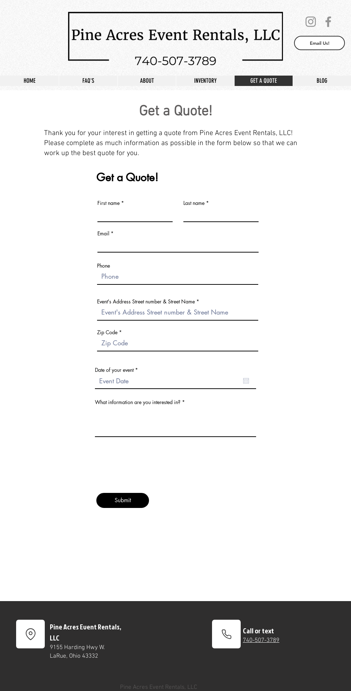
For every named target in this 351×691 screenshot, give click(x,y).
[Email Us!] (319, 43)
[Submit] (122, 500)
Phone (103, 265)
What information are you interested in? (138, 402)
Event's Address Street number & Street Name (146, 301)
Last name (194, 203)
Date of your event (117, 370)
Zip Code (107, 332)
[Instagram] (311, 22)
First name (108, 203)
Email (103, 233)
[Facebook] (328, 22)
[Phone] (226, 634)
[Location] (30, 634)
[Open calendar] (246, 381)
